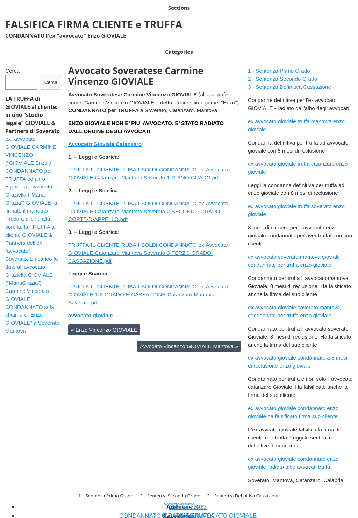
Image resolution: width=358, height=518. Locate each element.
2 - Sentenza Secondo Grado (282, 72)
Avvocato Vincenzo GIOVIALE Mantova (189, 339)
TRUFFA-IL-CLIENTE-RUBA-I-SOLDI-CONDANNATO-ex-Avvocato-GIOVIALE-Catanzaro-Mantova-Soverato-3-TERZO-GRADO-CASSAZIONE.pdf (149, 246)
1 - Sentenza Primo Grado (279, 64)
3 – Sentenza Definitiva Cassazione (207, 6)
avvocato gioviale (90, 308)
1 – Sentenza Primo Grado (38, 6)
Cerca (12, 64)
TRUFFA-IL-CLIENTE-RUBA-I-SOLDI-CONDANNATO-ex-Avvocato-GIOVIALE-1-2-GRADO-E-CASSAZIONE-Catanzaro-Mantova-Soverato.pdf (149, 287)
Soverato (175, 47)
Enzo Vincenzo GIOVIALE (104, 323)
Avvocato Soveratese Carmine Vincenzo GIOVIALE (135, 69)
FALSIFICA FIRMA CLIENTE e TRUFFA (93, 22)
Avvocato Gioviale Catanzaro (105, 137)
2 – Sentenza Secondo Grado (117, 6)
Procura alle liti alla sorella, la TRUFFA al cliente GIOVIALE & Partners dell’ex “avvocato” (30, 228)
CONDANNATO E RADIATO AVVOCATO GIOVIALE (56, 47)
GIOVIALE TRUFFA (136, 47)
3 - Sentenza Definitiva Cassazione (289, 80)
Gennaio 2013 (188, 500)
